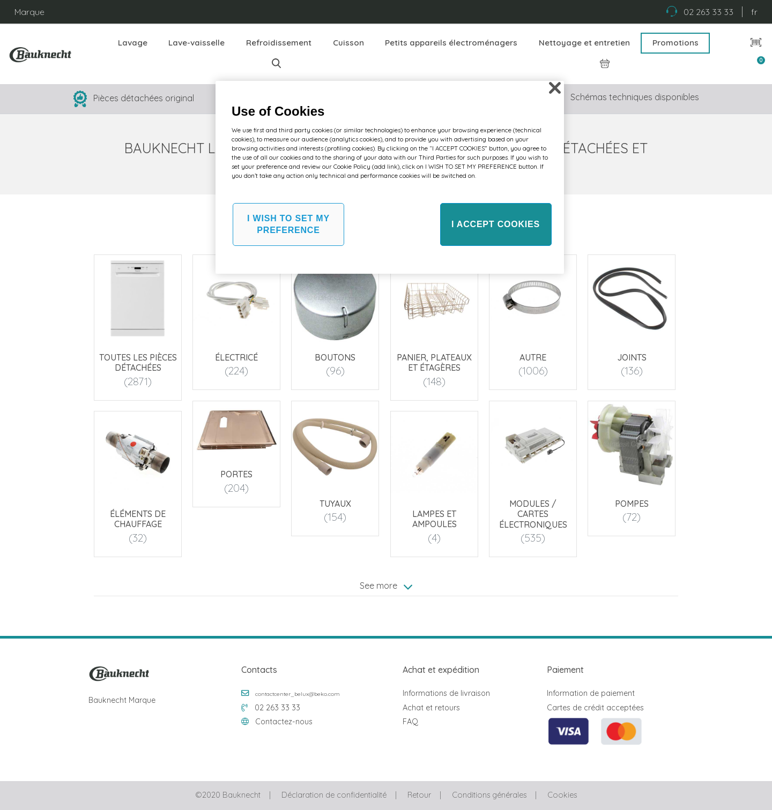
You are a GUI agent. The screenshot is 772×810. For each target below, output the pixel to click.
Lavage (132, 43)
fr (754, 11)
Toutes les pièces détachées (138, 362)
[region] (390, 177)
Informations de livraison (446, 693)
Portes (236, 474)
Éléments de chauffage (138, 519)
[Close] (555, 88)
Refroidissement (278, 43)
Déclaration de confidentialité (334, 795)
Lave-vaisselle (196, 43)
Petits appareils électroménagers (451, 43)
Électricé (236, 357)
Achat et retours (431, 707)
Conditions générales (489, 795)
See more (386, 586)
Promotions (675, 43)
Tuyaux (335, 503)
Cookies (562, 795)
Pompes (632, 503)
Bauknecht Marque (121, 700)
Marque (29, 11)
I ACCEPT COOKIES (495, 224)
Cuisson (348, 43)
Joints (632, 357)
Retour (419, 795)
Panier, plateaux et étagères (434, 362)
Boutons (335, 357)
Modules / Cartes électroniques (533, 513)
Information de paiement (591, 693)
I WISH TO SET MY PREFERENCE (288, 224)
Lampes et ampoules (434, 519)
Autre (532, 357)
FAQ (410, 721)
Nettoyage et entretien (584, 43)
